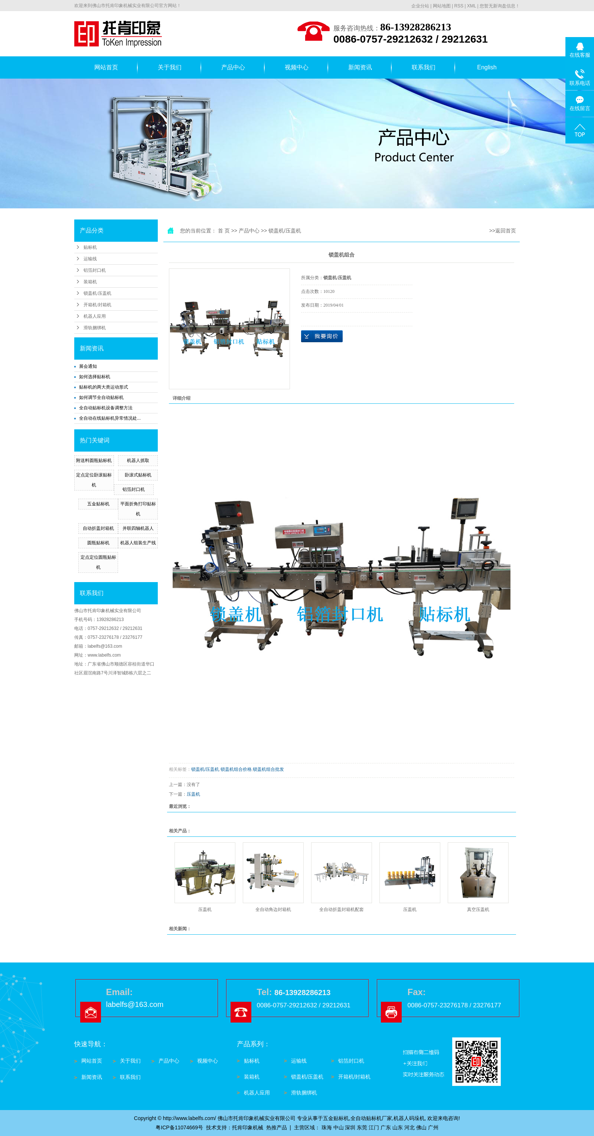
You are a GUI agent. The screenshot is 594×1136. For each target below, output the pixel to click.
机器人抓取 (138, 460)
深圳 (350, 1127)
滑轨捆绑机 (95, 327)
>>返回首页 (502, 231)
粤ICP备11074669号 (179, 1127)
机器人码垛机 (409, 1118)
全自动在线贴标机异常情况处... (110, 418)
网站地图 (442, 6)
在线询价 (322, 336)
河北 (409, 1127)
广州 (433, 1127)
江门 (374, 1127)
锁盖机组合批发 (268, 769)
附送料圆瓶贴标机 (94, 460)
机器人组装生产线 (138, 542)
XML (471, 6)
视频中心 (297, 67)
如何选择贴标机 (94, 376)
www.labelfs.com (104, 655)
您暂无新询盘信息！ (500, 6)
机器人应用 (95, 316)
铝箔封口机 (95, 270)
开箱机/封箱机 (97, 304)
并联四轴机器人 (138, 528)
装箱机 (90, 281)
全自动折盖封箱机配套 (341, 909)
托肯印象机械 (247, 1127)
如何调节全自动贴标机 (101, 397)
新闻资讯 (360, 67)
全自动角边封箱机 (273, 909)
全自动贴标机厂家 (371, 1118)
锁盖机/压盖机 (97, 293)
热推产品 (276, 1127)
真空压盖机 (478, 909)
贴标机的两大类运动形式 (103, 387)
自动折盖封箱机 (98, 528)
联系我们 (423, 67)
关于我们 (170, 67)
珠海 (327, 1127)
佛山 (421, 1127)
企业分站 (420, 6)
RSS (458, 6)
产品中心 (233, 67)
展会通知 (88, 366)
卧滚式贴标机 (138, 475)
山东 (397, 1127)
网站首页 (106, 67)
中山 (338, 1127)
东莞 (362, 1127)
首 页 (224, 231)
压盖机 (193, 794)
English (486, 67)
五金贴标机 (98, 503)
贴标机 (90, 247)
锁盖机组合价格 (236, 769)
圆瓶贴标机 (98, 542)
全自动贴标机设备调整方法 (106, 407)
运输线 (90, 258)
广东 (386, 1127)
